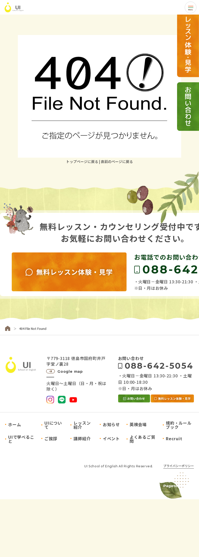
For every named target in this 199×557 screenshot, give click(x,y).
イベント (111, 438)
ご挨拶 (50, 438)
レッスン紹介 (82, 425)
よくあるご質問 (142, 439)
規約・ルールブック (179, 425)
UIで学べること (21, 439)
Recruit (174, 438)
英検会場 (138, 424)
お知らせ (111, 424)
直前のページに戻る (117, 161)
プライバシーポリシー (178, 466)
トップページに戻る (82, 161)
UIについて (53, 425)
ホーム (14, 424)
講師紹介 (82, 438)
